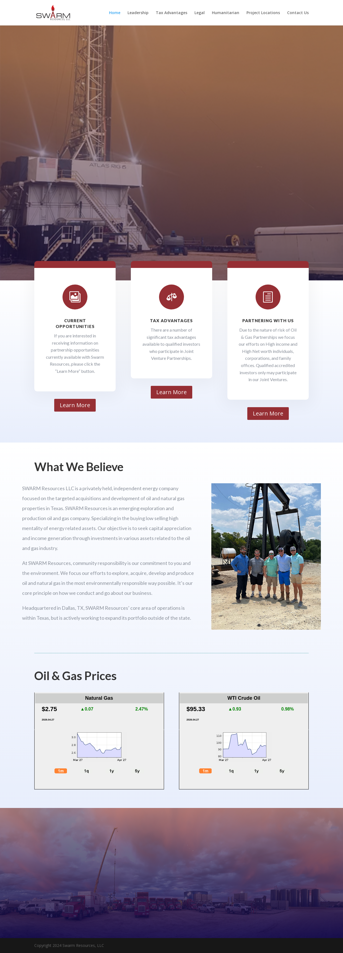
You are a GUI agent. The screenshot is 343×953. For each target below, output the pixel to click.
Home (114, 13)
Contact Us (298, 13)
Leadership (138, 13)
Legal (199, 13)
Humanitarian (225, 13)
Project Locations (263, 13)
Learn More (75, 405)
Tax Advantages (171, 13)
